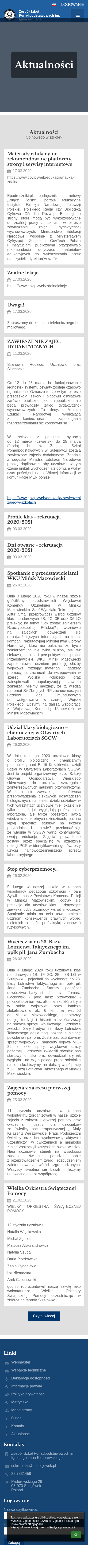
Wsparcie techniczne (28, 1370)
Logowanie (72, 5)
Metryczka (19, 1402)
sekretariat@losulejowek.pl (33, 1466)
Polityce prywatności (62, 1527)
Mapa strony (21, 1410)
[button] (53, 5)
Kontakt (17, 1426)
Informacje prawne (26, 1386)
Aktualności (21, 1434)
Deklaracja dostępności (30, 1378)
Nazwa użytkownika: (21, 1509)
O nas (16, 1418)
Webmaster (21, 1362)
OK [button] (76, 1534)
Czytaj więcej (44, 1316)
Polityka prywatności (28, 1394)
